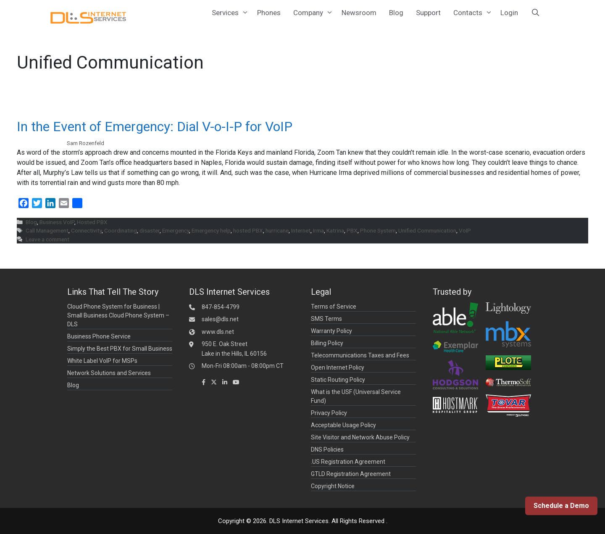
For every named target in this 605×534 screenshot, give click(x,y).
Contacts (474, 12)
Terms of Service (333, 306)
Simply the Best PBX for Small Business (119, 348)
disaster (149, 230)
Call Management (47, 230)
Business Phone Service (99, 336)
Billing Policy (327, 343)
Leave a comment (47, 239)
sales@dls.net (220, 319)
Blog (396, 12)
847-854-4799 (220, 307)
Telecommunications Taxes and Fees (360, 355)
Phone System (378, 230)
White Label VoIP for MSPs (102, 360)
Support (428, 12)
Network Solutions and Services (109, 373)
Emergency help (211, 230)
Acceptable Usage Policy (343, 425)
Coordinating (120, 230)
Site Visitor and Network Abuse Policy (360, 437)
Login (509, 12)
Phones (269, 12)
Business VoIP (56, 222)
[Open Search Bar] (535, 12)
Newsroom (359, 12)
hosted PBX (248, 230)
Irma (318, 230)
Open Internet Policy (337, 367)
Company (314, 12)
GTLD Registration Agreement (351, 474)
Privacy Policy (329, 413)
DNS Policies (327, 449)
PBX (352, 230)
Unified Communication (427, 230)
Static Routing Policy (338, 379)
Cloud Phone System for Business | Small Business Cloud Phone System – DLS (118, 315)
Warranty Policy (331, 331)
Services (231, 12)
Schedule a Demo (561, 506)
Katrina (335, 230)
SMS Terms (326, 318)
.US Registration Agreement (348, 461)
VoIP (465, 230)
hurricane (277, 230)
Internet (300, 230)
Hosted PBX (92, 222)
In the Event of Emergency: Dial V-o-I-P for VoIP (154, 127)
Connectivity (86, 230)
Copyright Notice (333, 486)
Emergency (175, 230)
